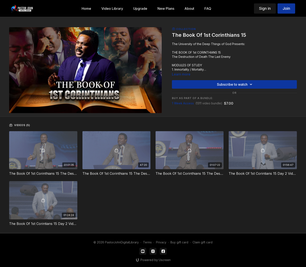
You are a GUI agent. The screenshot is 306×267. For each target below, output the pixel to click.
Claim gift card (202, 242)
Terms (147, 242)
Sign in (265, 8)
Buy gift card (179, 242)
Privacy (161, 242)
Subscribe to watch (235, 84)
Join (286, 8)
